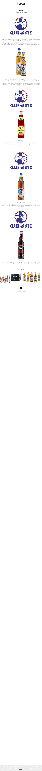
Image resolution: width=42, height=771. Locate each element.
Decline (20, 769)
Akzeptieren (35, 768)
